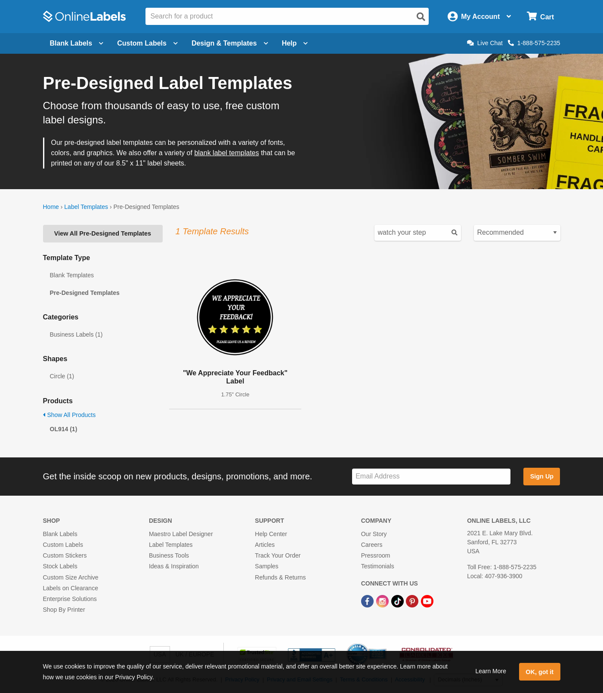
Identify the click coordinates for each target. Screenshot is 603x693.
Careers (372, 544)
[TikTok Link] (398, 600)
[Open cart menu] (540, 16)
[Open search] (421, 17)
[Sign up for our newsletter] (431, 476)
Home (51, 206)
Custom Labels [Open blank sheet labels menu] (147, 43)
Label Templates (86, 206)
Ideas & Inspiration (174, 566)
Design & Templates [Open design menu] (230, 43)
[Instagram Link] (383, 600)
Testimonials (377, 566)
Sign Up (542, 476)
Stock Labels (60, 566)
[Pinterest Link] (413, 600)
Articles (265, 544)
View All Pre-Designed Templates (102, 233)
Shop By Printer (64, 609)
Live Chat (485, 43)
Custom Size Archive (71, 577)
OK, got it (540, 671)
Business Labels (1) (76, 334)
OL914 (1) (63, 429)
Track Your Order (277, 555)
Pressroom (375, 555)
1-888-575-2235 (534, 43)
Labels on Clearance (70, 588)
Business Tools (169, 555)
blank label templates (226, 152)
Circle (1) (62, 376)
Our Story (374, 533)
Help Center (271, 533)
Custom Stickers (65, 555)
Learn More (490, 671)
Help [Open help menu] (295, 43)
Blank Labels (60, 533)
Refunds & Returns (280, 577)
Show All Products (69, 414)
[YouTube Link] (427, 600)
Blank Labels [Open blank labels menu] (77, 43)
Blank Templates (72, 275)
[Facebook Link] (368, 600)
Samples (266, 566)
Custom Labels (63, 544)
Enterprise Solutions (70, 598)
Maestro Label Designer (181, 533)
